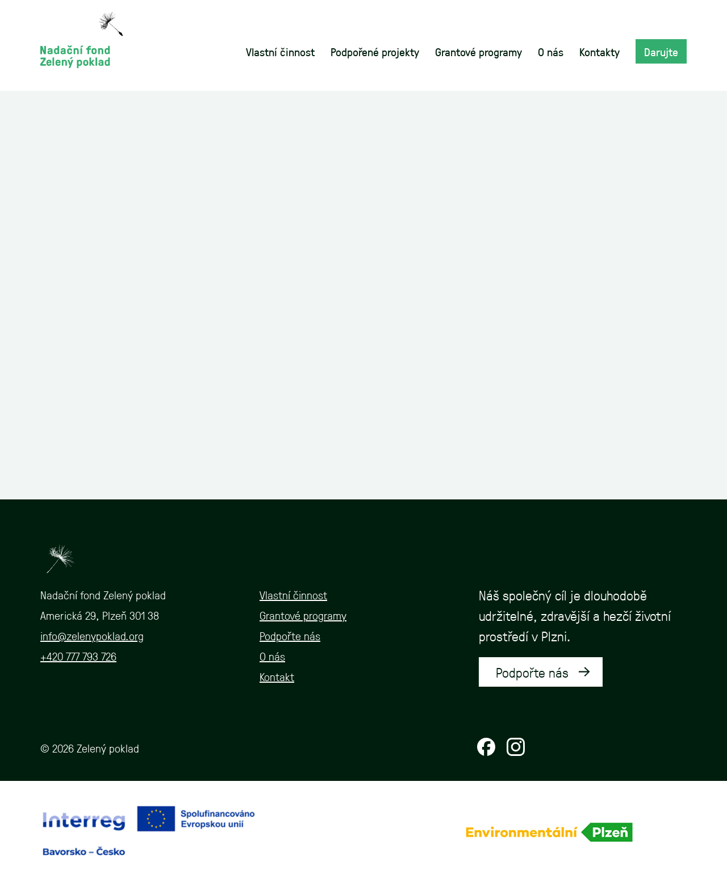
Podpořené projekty (375, 51)
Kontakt (277, 676)
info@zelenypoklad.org (92, 635)
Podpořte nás (290, 635)
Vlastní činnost (280, 51)
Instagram (516, 747)
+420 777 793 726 (78, 656)
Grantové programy (478, 51)
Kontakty (599, 51)
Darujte (661, 51)
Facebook (486, 747)
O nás (550, 51)
